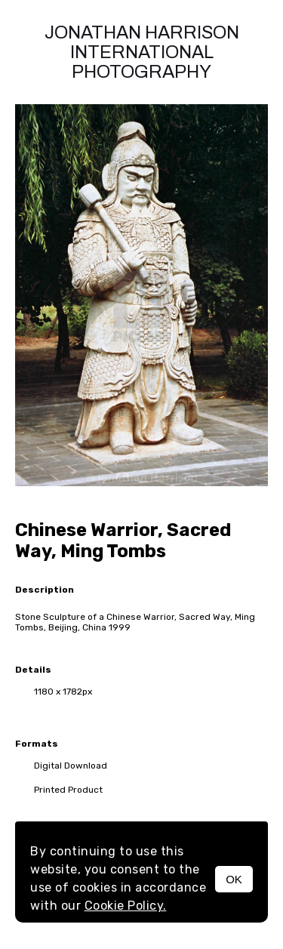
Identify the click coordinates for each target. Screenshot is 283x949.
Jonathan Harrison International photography (142, 52)
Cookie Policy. (126, 905)
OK (234, 879)
